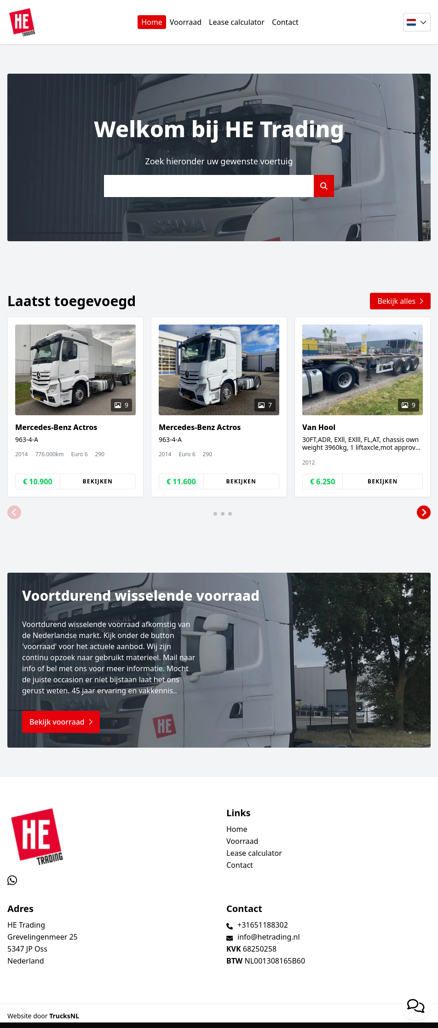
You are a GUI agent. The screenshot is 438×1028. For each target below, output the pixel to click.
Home (151, 22)
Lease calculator (237, 22)
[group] (75, 407)
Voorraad (186, 22)
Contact (285, 22)
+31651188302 (262, 925)
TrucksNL (64, 1015)
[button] (14, 513)
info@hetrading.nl (268, 937)
